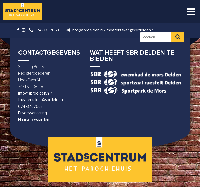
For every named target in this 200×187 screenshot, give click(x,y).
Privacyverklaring (32, 113)
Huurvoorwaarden (33, 120)
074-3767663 (30, 107)
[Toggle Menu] (190, 11)
